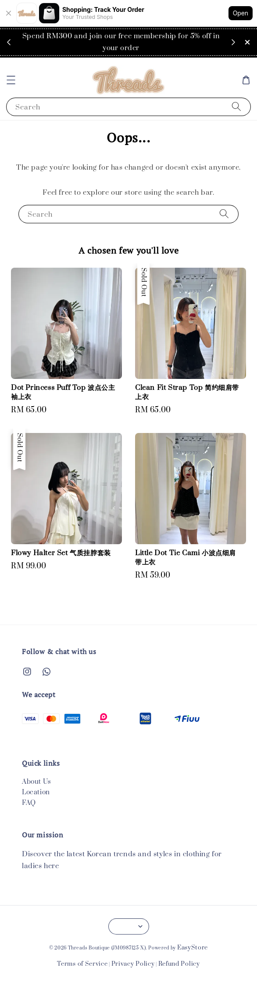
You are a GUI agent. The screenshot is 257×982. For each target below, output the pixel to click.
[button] (11, 80)
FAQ (29, 803)
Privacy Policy (133, 964)
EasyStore (192, 948)
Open (240, 13)
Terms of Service (82, 964)
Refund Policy (179, 964)
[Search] (236, 106)
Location (36, 792)
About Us (36, 782)
